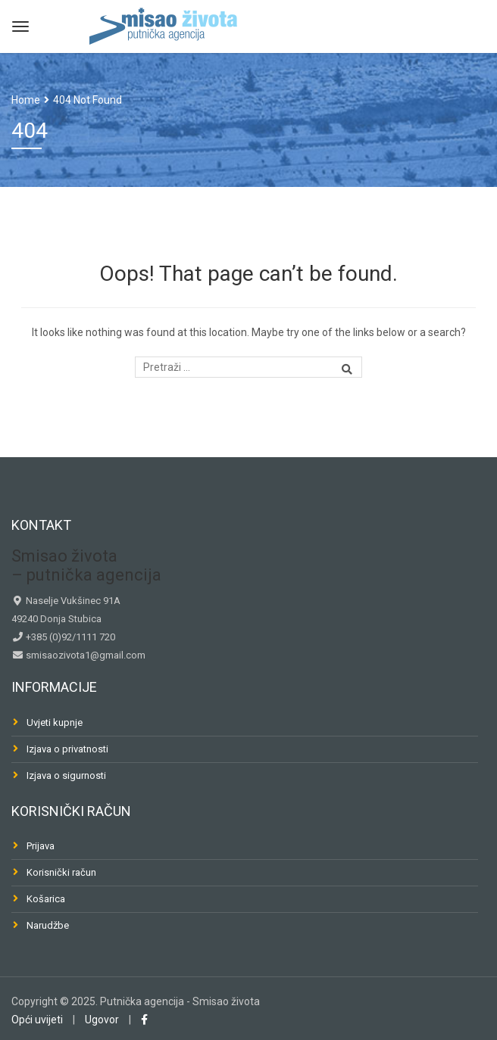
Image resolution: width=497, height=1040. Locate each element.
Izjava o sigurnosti (66, 775)
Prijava (41, 846)
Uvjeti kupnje (55, 722)
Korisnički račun (61, 872)
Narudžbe (48, 925)
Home (25, 100)
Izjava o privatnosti (67, 749)
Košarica (46, 899)
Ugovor (102, 1020)
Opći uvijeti (37, 1020)
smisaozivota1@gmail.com (84, 655)
